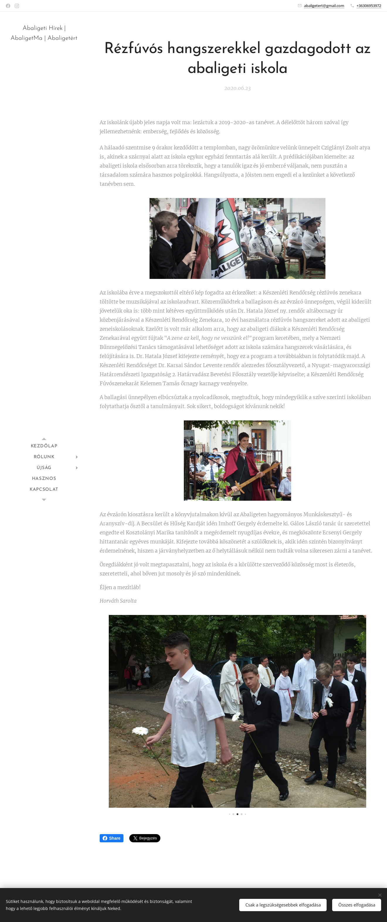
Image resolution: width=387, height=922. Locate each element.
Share (111, 838)
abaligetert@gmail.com (324, 5)
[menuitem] (44, 446)
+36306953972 (369, 5)
